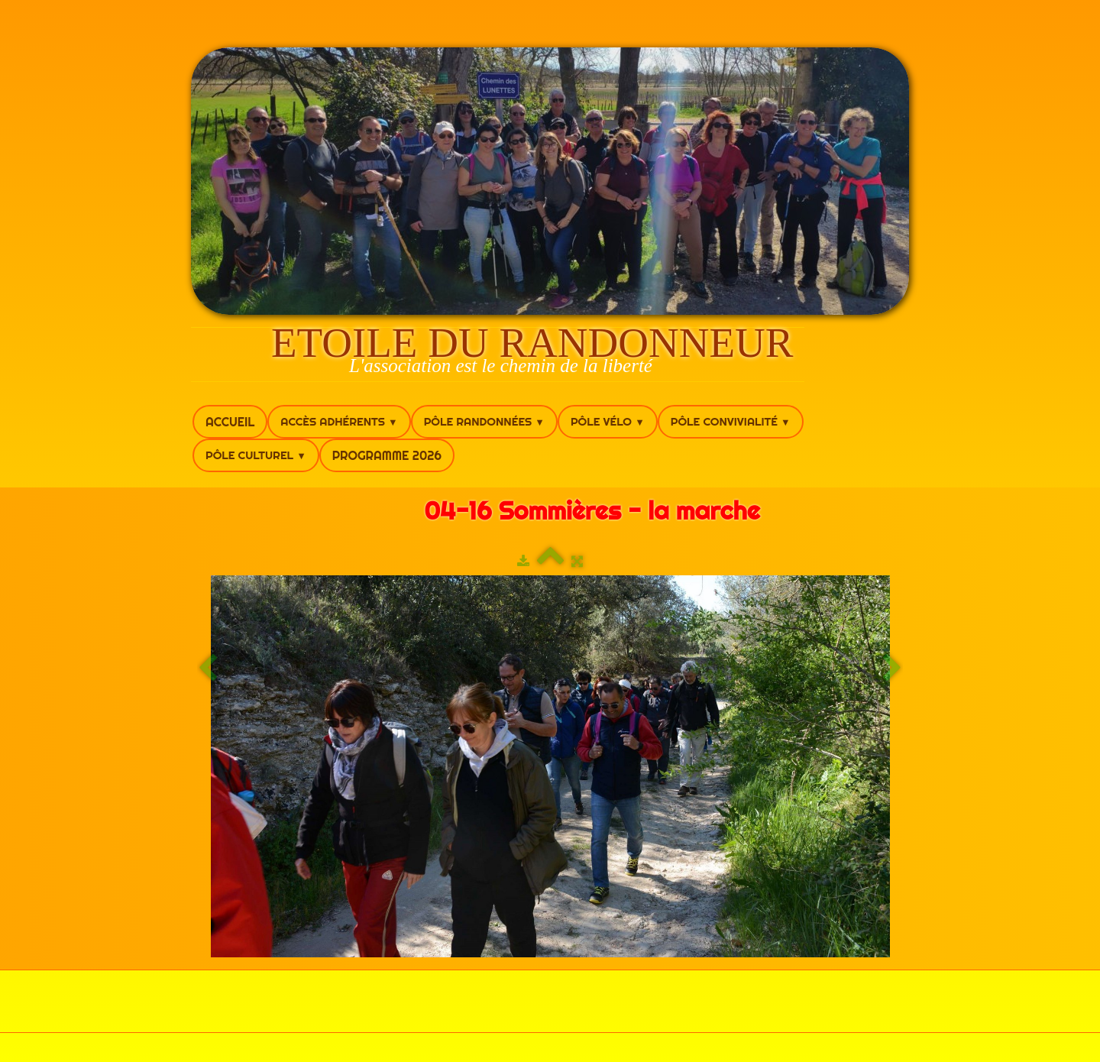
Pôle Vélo (608, 421)
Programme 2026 (387, 455)
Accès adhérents (338, 421)
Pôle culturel (255, 455)
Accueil (229, 421)
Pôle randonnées (484, 421)
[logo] (497, 354)
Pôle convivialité (731, 421)
